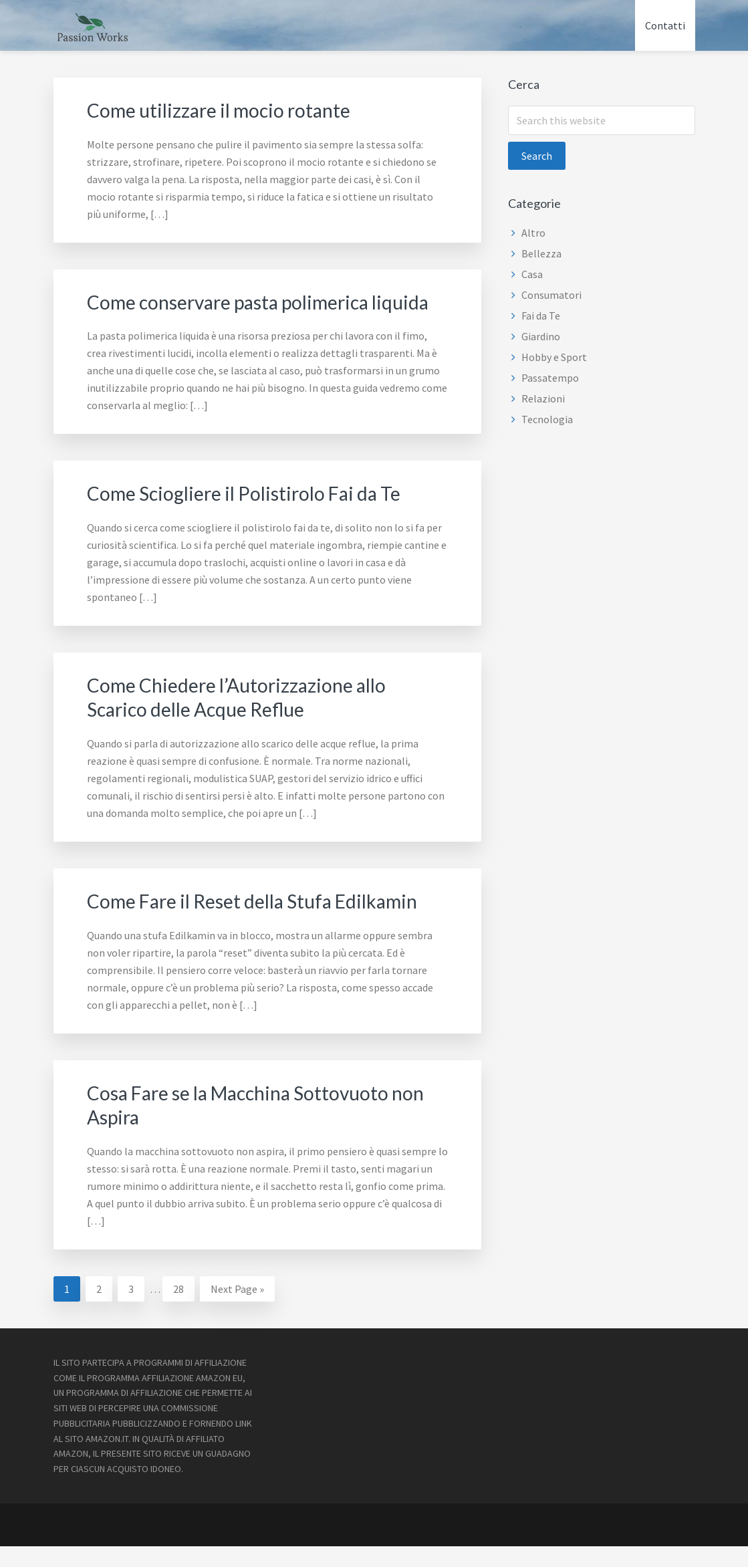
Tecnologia (547, 419)
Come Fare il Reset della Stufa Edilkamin (263, 923)
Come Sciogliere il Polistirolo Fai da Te (253, 516)
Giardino (540, 336)
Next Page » (237, 1311)
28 (183, 1308)
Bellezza (541, 253)
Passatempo (550, 377)
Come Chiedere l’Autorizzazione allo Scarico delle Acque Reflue (245, 719)
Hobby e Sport (554, 357)
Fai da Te (540, 315)
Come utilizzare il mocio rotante (227, 110)
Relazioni (543, 398)
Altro (533, 232)
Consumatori (551, 295)
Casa (532, 274)
